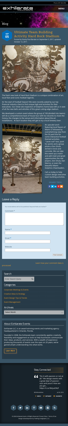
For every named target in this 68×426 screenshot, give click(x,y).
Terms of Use (52, 419)
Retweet (48, 398)
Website (8, 249)
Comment (10, 211)
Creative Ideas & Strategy (14, 296)
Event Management (12, 304)
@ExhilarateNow (38, 395)
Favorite (59, 398)
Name (8, 232)
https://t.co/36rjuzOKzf (49, 390)
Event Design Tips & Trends (15, 300)
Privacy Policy (43, 419)
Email (8, 240)
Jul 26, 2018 (60, 395)
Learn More (10, 353)
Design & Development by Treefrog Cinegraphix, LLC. (34, 421)
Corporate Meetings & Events (16, 292)
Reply (39, 398)
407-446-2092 (62, 3)
